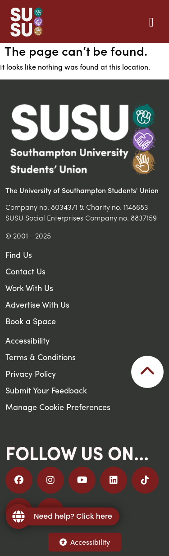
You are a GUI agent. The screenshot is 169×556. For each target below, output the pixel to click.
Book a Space (30, 321)
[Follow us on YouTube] (82, 480)
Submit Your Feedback (46, 390)
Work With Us (29, 287)
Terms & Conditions (40, 356)
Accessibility (84, 542)
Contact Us (25, 271)
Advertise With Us (37, 304)
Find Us (18, 254)
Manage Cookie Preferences (57, 406)
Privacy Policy (30, 373)
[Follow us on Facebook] (18, 480)
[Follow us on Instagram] (50, 480)
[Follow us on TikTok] (145, 480)
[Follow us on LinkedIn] (113, 480)
